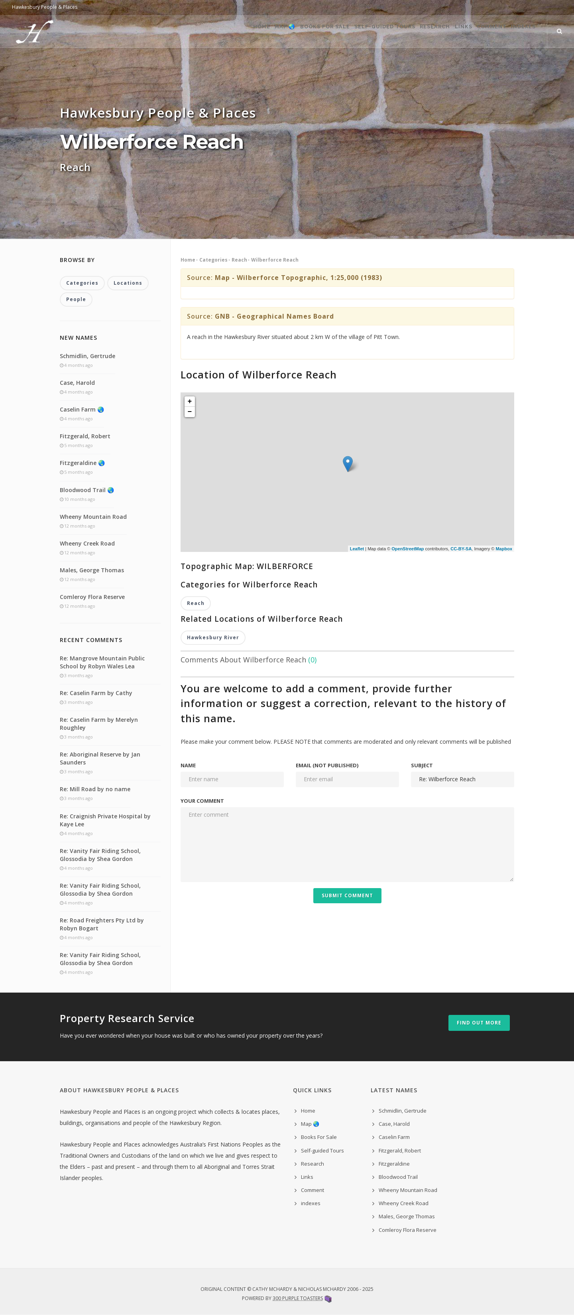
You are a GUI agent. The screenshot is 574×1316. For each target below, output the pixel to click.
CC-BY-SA (461, 548)
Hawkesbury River (213, 638)
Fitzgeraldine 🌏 (82, 464)
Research (405, 32)
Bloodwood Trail (398, 1177)
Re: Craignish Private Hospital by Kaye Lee (105, 821)
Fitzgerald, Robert (85, 437)
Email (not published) (327, 766)
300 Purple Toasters (298, 1299)
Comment (479, 32)
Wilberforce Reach (275, 259)
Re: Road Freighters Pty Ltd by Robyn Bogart (102, 925)
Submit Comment (347, 896)
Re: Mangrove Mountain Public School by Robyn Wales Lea (102, 663)
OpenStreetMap (407, 548)
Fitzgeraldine (394, 1164)
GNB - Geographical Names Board (274, 316)
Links (442, 32)
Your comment (202, 801)
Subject (422, 766)
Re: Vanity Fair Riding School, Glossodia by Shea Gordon (100, 855)
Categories (213, 259)
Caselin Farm (394, 1138)
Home (199, 32)
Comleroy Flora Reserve (92, 598)
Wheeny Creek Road (87, 544)
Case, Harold (77, 383)
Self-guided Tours (347, 32)
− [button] (190, 412)
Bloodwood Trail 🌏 (87, 490)
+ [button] (190, 401)
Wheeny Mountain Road (93, 517)
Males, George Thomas (92, 571)
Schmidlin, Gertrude (87, 357)
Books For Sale (279, 32)
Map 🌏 (232, 32)
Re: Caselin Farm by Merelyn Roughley (99, 724)
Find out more (479, 1023)
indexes (310, 1204)
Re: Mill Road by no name (95, 790)
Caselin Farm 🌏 (82, 410)
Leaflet (357, 548)
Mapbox (503, 548)
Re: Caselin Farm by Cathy (96, 693)
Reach (239, 259)
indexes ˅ (522, 32)
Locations (128, 283)
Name (188, 766)
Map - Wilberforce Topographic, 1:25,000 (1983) (298, 277)
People (76, 300)
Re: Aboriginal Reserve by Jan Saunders (100, 759)
